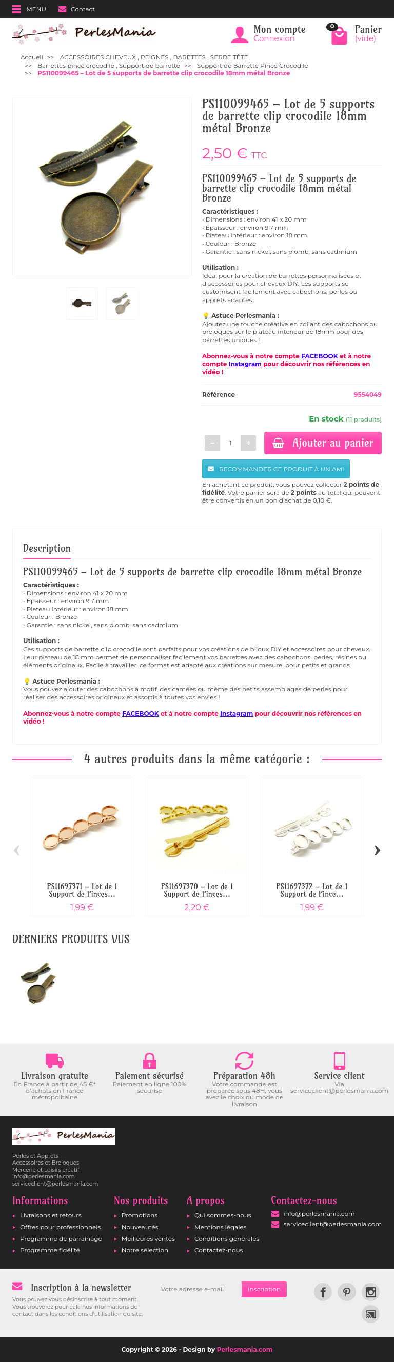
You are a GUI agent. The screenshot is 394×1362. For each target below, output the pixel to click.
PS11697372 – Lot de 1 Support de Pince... (311, 890)
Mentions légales (220, 1227)
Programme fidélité (50, 1250)
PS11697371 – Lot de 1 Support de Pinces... (82, 890)
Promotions (139, 1215)
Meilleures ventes (148, 1239)
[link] (323, 1292)
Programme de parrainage (61, 1239)
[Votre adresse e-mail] (198, 1289)
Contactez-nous (218, 1250)
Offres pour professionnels (60, 1227)
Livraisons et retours (51, 1215)
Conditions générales (226, 1239)
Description (47, 548)
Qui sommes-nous (222, 1215)
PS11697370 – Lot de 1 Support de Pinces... (197, 890)
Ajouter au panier (322, 442)
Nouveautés (140, 1227)
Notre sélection (145, 1250)
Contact (76, 9)
